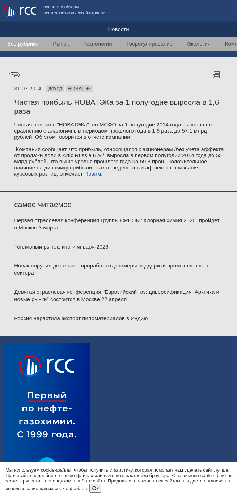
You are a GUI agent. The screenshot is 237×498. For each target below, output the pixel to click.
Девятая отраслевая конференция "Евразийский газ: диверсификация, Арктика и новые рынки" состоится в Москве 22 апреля (116, 295)
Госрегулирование (150, 43)
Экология (199, 43)
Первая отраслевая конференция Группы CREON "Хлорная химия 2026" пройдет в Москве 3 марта (116, 224)
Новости (118, 29)
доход (55, 88)
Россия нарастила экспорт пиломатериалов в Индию (81, 318)
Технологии (97, 43)
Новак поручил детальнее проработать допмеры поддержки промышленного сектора (111, 269)
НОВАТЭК (79, 88)
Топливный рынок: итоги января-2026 (61, 247)
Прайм (92, 174)
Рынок (61, 43)
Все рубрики (22, 43)
